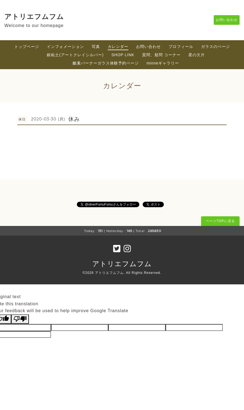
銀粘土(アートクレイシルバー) (75, 55)
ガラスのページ (215, 46)
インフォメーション (65, 46)
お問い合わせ (224, 20)
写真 (96, 46)
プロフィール (181, 46)
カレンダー (118, 46)
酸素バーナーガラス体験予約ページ (106, 63)
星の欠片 (196, 55)
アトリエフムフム (34, 16)
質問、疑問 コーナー (161, 55)
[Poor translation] (20, 319)
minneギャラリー (163, 63)
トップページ (26, 46)
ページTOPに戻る (220, 221)
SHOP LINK (123, 55)
